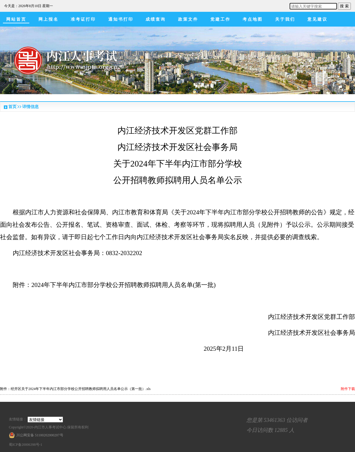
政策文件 (188, 19)
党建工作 (220, 19)
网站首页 (16, 19)
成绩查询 (156, 19)
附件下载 (348, 389)
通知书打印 (120, 19)
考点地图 (253, 19)
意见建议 (317, 19)
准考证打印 (83, 19)
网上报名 (48, 19)
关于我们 (285, 19)
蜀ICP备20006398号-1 (25, 445)
